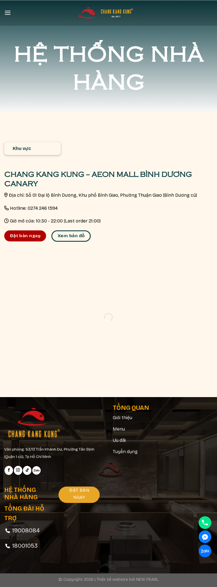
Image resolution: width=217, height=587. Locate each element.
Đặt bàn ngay (25, 235)
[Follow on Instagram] (18, 470)
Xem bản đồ (71, 235)
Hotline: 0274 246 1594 (34, 208)
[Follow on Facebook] (9, 470)
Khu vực (22, 148)
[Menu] (7, 13)
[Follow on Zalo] (36, 470)
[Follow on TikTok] (27, 470)
